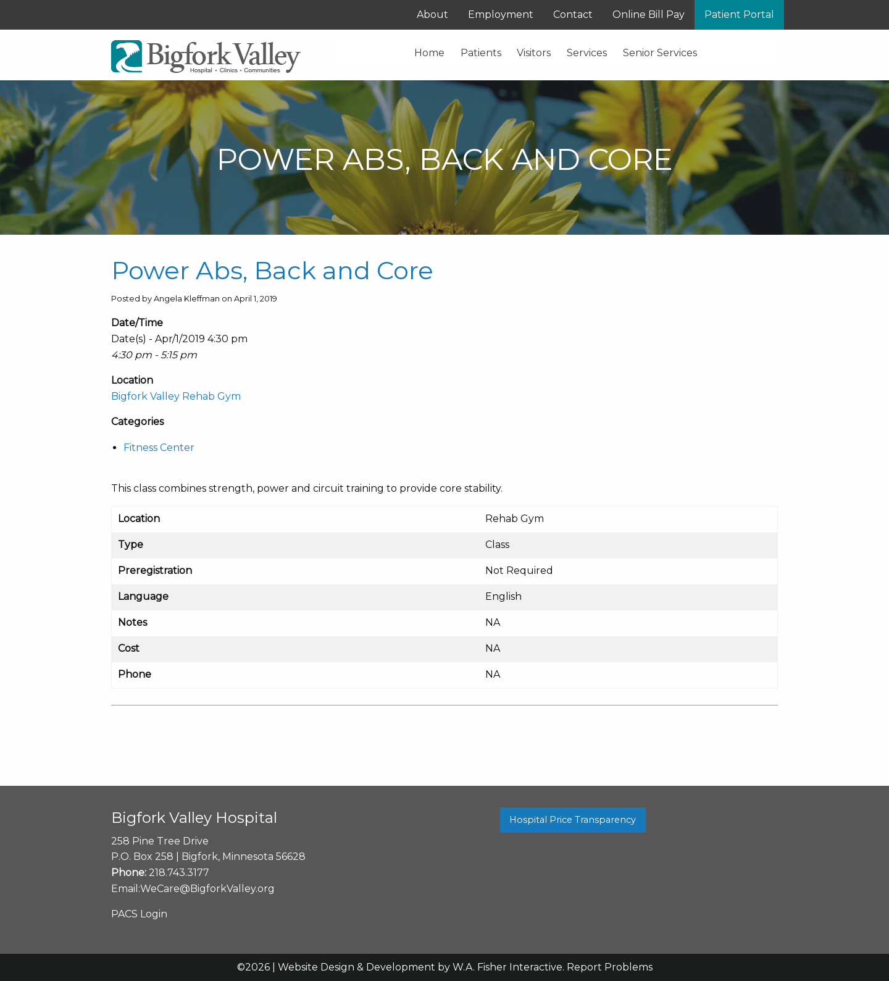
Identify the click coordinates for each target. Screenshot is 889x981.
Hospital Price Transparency (572, 819)
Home (429, 53)
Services (587, 53)
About (432, 14)
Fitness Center (158, 447)
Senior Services (660, 53)
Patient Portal (739, 14)
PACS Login (139, 914)
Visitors (534, 53)
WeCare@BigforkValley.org (207, 889)
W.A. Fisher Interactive (507, 967)
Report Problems (610, 967)
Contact (573, 14)
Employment (500, 14)
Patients (481, 53)
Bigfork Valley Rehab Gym (176, 396)
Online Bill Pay (648, 14)
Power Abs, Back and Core (272, 270)
